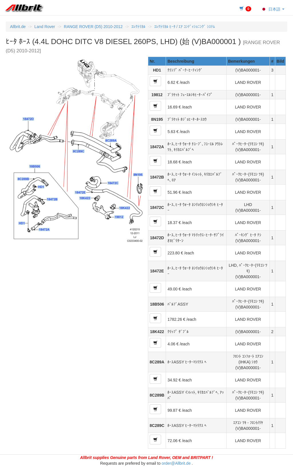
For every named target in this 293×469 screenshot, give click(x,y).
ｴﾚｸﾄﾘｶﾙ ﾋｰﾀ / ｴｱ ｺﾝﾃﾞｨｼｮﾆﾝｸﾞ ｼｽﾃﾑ (184, 26)
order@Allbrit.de (176, 463)
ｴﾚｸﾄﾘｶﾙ (138, 26)
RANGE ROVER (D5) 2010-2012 (93, 26)
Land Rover (44, 26)
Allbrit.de (17, 26)
